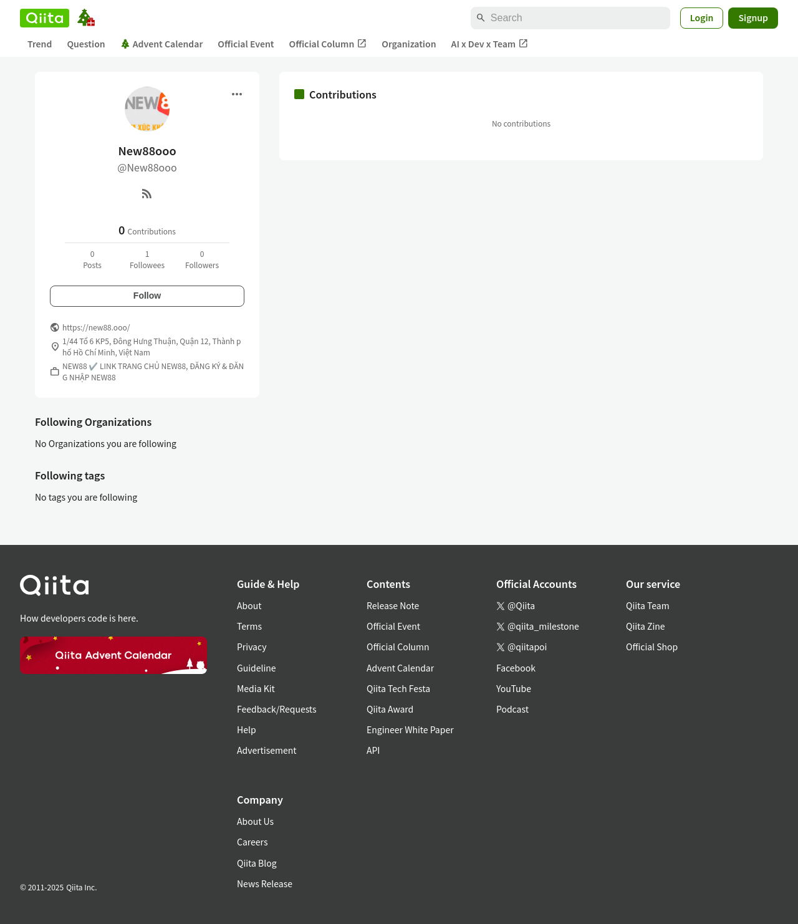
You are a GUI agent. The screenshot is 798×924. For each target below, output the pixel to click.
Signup (753, 17)
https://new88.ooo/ (96, 327)
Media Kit (256, 688)
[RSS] (147, 193)
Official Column (328, 44)
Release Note (393, 605)
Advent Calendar (161, 43)
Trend (39, 43)
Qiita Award (390, 709)
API (373, 750)
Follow (147, 296)
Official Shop (652, 646)
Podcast (512, 709)
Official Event (246, 43)
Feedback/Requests (277, 709)
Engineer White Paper (410, 729)
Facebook (516, 668)
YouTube (513, 688)
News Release (264, 883)
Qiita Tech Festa (398, 688)
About (249, 605)
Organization (409, 43)
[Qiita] (44, 18)
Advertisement (267, 750)
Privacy (251, 646)
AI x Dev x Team (490, 44)
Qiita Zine (645, 626)
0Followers (202, 259)
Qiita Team (648, 605)
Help (246, 729)
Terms (249, 626)
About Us (255, 821)
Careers (252, 841)
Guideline (256, 668)
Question (86, 43)
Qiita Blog (257, 863)
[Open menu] (236, 94)
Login (702, 17)
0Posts (92, 259)
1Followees (147, 259)
